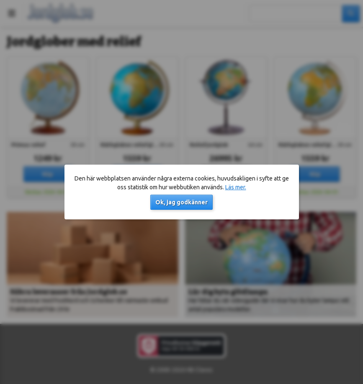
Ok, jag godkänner (181, 202)
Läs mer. (235, 187)
